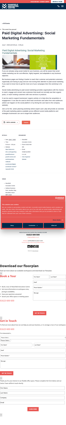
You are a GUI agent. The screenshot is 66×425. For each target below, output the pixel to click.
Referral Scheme (40, 242)
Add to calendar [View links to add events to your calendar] (11, 122)
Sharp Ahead (35, 250)
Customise (33, 225)
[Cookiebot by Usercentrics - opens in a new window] (56, 198)
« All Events (6, 23)
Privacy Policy (25, 242)
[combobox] (5, 340)
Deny (12, 225)
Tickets (26, 122)
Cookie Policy (32, 242)
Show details (57, 220)
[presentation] (46, 306)
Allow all (54, 225)
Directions (25, 240)
